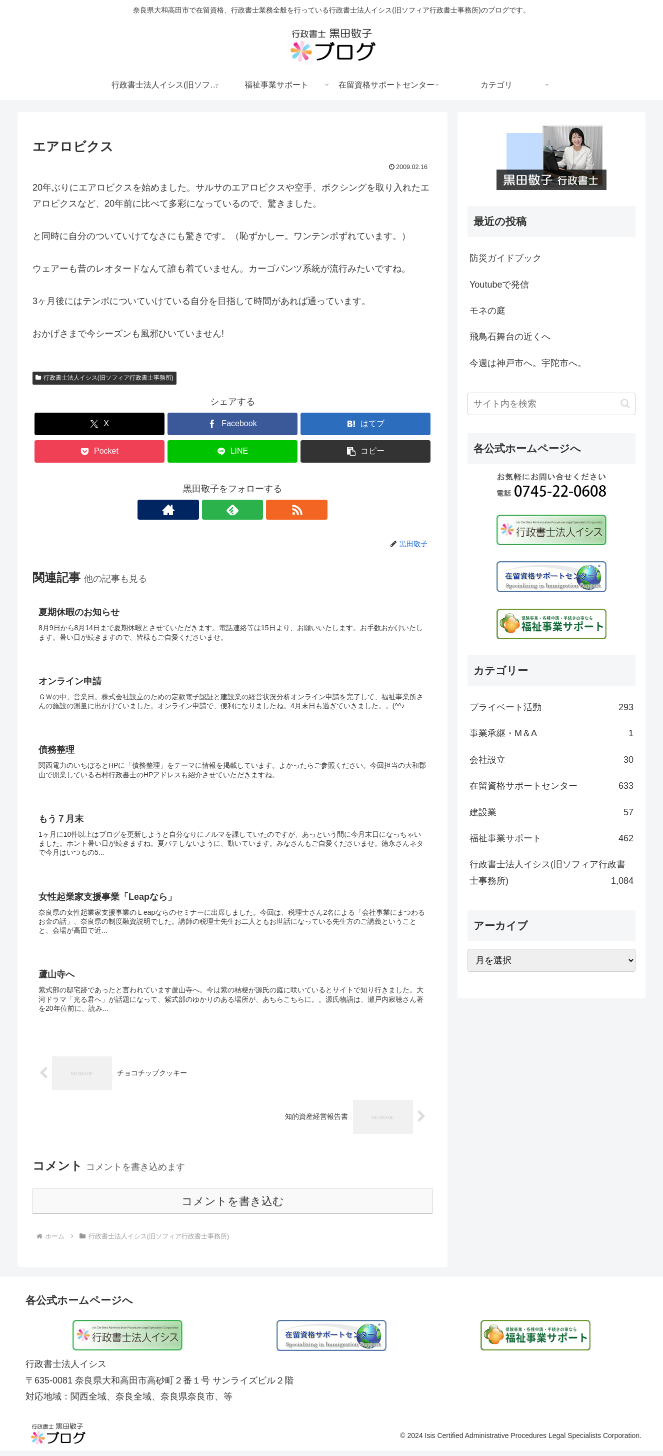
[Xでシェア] (99, 424)
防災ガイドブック (506, 258)
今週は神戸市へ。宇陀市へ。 (528, 363)
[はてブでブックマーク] (365, 424)
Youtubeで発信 (499, 285)
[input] (552, 404)
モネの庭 (488, 311)
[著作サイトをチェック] (210, 510)
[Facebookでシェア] (233, 424)
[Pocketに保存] (99, 451)
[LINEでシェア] (233, 451)
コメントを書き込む (233, 1207)
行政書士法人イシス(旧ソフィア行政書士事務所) (105, 377)
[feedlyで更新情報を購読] (232, 510)
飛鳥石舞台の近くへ (510, 337)
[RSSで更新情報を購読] (256, 510)
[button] (365, 451)
